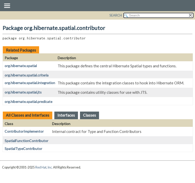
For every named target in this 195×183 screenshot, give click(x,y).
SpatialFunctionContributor (26, 141)
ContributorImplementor (24, 131)
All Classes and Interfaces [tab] (27, 115)
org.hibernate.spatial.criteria (26, 75)
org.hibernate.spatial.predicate (28, 101)
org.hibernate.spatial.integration (30, 83)
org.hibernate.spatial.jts (23, 92)
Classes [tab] (89, 115)
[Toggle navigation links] (7, 6)
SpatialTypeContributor (23, 148)
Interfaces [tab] (66, 115)
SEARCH (115, 15)
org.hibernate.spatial (21, 66)
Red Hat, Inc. (44, 167)
